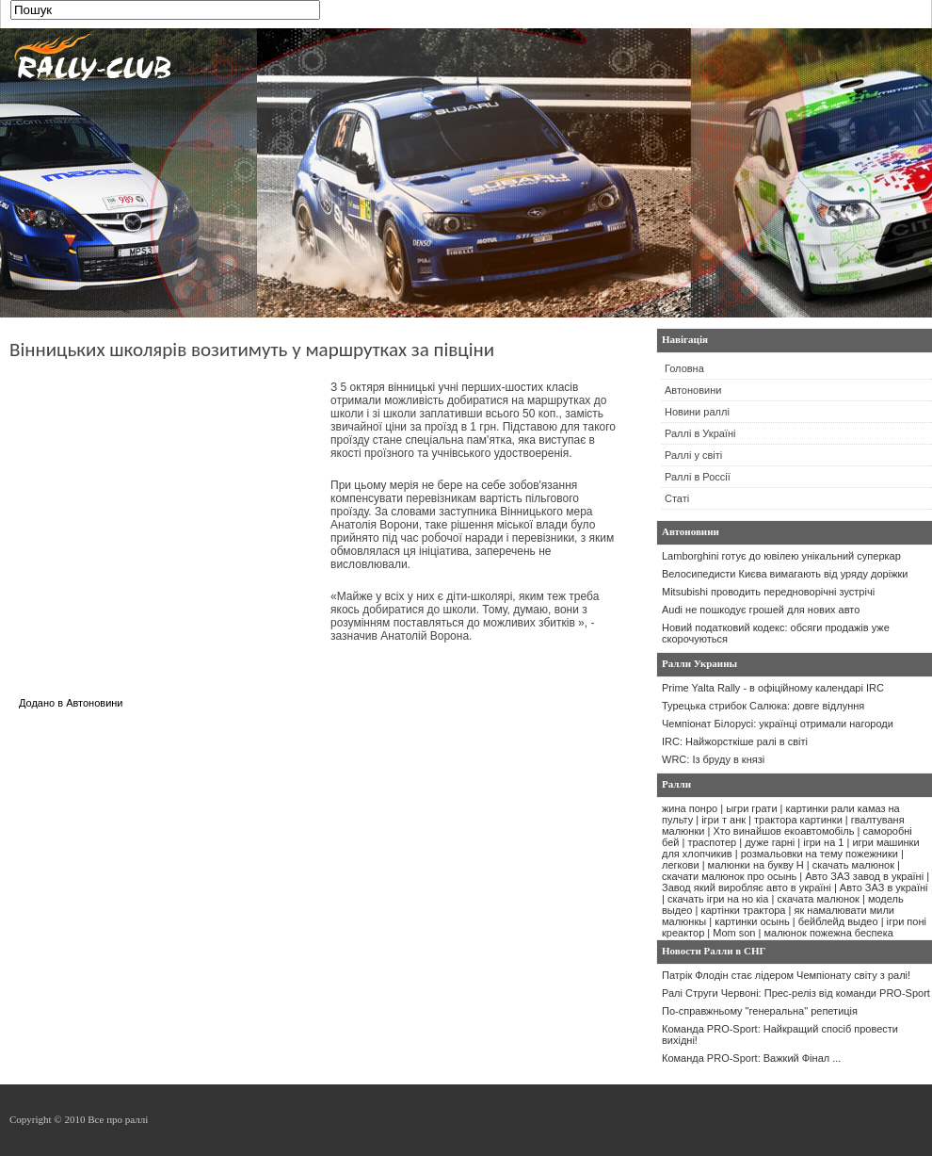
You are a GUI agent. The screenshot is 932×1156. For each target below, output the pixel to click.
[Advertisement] (167, 512)
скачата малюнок (818, 898)
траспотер (711, 842)
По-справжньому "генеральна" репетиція (760, 1011)
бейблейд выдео (838, 921)
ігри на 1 (823, 842)
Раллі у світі (693, 455)
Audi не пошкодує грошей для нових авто (761, 609)
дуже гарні (770, 842)
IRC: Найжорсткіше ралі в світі (735, 741)
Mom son (734, 932)
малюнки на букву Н (756, 865)
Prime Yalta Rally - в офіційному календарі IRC (773, 687)
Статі (677, 498)
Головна (684, 368)
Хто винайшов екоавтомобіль (783, 831)
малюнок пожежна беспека (827, 932)
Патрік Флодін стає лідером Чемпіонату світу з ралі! (786, 975)
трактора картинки (798, 819)
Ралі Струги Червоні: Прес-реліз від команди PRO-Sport (796, 993)
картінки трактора (742, 910)
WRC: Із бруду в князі (713, 759)
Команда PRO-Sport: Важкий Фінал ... (751, 1058)
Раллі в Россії (698, 476)
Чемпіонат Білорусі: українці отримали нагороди (777, 723)
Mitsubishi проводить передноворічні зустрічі (768, 591)
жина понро (689, 808)
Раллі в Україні (700, 433)
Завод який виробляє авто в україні (746, 887)
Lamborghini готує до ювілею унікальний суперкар (781, 556)
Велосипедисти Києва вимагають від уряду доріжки (785, 573)
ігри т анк (723, 819)
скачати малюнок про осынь (729, 876)
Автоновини (94, 702)
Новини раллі (697, 411)
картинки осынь (752, 921)
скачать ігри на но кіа (718, 898)
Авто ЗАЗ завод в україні (864, 876)
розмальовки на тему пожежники (819, 853)
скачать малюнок (853, 865)
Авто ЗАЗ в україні (884, 887)
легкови (680, 865)
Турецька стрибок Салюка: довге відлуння (763, 705)
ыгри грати (751, 808)
